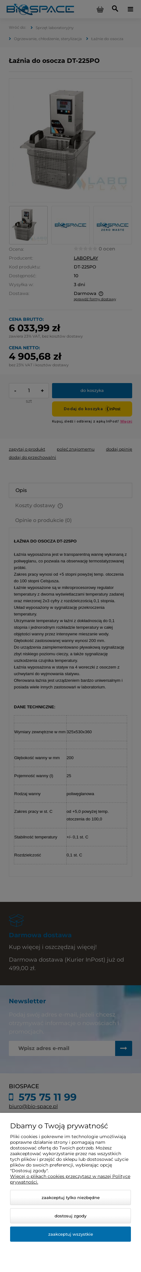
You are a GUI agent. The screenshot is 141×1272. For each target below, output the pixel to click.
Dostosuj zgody (70, 1215)
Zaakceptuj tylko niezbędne (71, 1197)
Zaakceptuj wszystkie (70, 1234)
